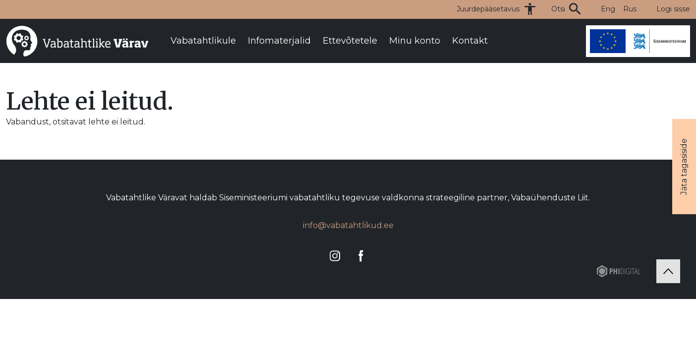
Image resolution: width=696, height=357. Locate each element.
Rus (630, 8)
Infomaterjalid (279, 40)
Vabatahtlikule (203, 40)
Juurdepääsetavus (488, 8)
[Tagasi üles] (668, 271)
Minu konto (414, 40)
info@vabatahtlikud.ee (348, 225)
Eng (608, 8)
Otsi (558, 8)
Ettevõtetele (350, 40)
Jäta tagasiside (684, 166)
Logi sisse (673, 8)
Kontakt (470, 40)
